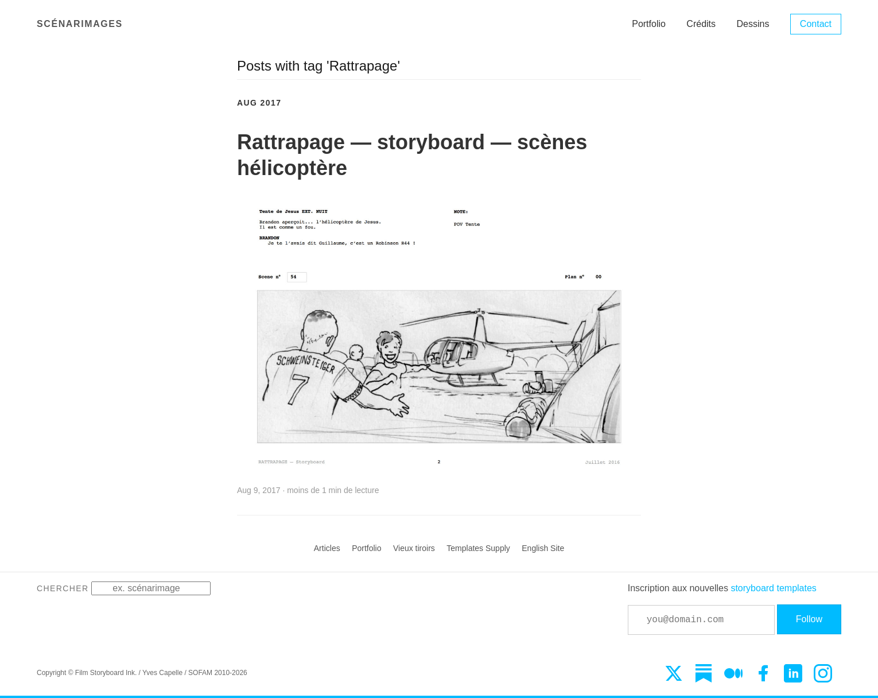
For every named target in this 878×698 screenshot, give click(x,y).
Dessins (753, 24)
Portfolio (649, 24)
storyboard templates (773, 588)
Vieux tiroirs (414, 548)
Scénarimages (80, 24)
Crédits (701, 24)
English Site (543, 548)
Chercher (63, 588)
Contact (816, 24)
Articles (327, 548)
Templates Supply (478, 548)
